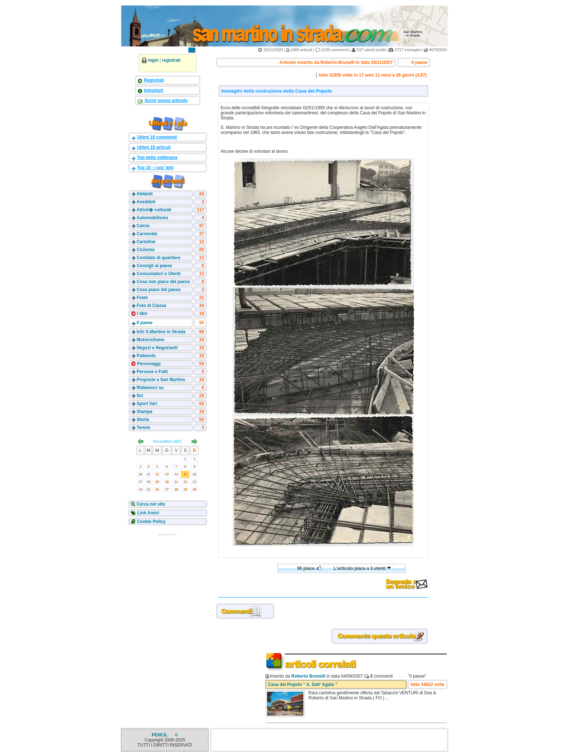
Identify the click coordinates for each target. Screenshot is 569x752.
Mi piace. (309, 568)
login (153, 60)
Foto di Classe (151, 305)
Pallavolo (146, 355)
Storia (142, 419)
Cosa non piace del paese (163, 281)
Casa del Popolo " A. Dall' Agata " (302, 684)
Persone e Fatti (152, 371)
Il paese (144, 322)
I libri (141, 313)
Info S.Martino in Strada (160, 331)
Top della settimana (157, 157)
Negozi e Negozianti (156, 347)
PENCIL (160, 734)
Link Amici (147, 512)
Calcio (143, 225)
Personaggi (148, 363)
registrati (171, 60)
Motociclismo (150, 339)
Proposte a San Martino (160, 379)
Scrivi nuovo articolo (165, 100)
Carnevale (146, 233)
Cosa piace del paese (158, 289)
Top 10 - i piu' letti (155, 167)
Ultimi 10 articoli (154, 147)
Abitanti (144, 193)
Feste (142, 297)
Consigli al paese (154, 265)
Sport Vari (146, 403)
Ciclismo (145, 249)
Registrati (154, 80)
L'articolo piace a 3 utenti (362, 568)
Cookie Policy (150, 521)
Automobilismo (152, 217)
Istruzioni (153, 90)
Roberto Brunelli (308, 676)
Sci (139, 395)
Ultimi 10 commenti (157, 137)
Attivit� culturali (153, 209)
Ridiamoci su (150, 387)
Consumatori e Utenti (158, 273)
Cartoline (145, 241)
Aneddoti (145, 201)
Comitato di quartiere (158, 257)
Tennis (143, 427)
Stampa (144, 411)
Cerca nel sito (150, 504)
